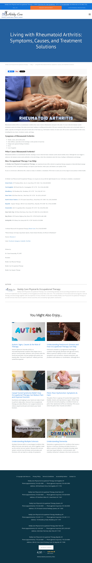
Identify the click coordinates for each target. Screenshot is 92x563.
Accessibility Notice (61, 476)
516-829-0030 (65, 4)
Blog (31, 64)
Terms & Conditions (48, 476)
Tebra (53, 556)
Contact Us (72, 476)
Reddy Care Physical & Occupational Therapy (16, 64)
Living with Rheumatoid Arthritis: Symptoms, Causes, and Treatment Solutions (54, 64)
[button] (46, 8)
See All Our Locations (46, 547)
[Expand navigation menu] (90, 14)
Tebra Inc (28, 476)
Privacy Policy (36, 476)
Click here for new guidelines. (46, 4)
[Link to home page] (11, 14)
